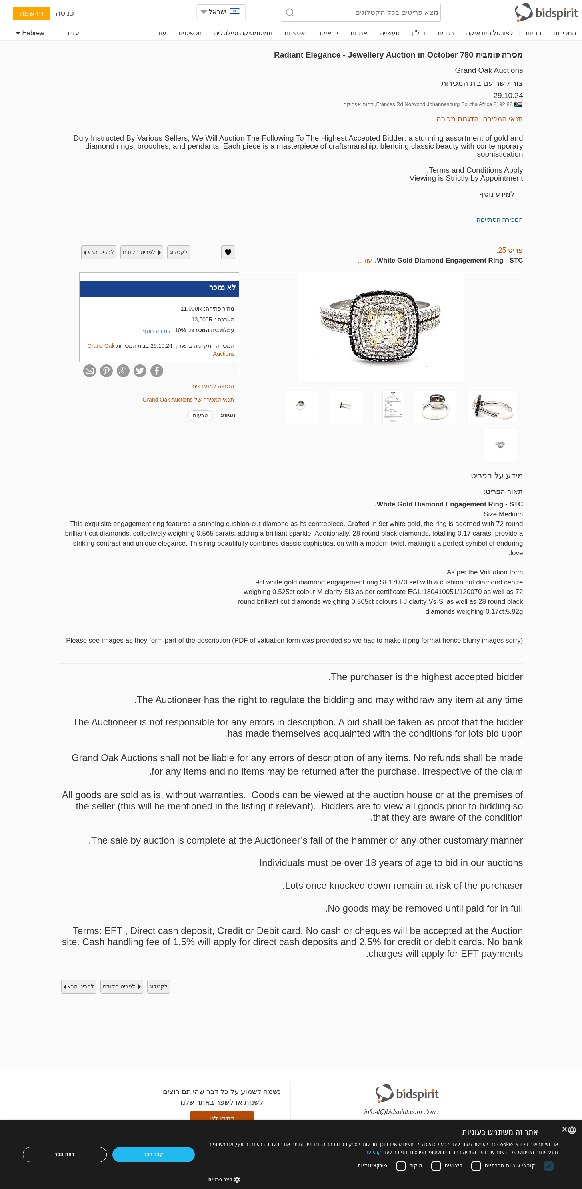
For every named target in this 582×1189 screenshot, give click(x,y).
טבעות (200, 415)
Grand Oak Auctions (489, 70)
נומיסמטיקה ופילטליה (243, 33)
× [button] (565, 1130)
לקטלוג (179, 252)
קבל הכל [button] (153, 1154)
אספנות (294, 33)
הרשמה (31, 13)
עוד (161, 33)
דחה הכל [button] (64, 1154)
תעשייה (390, 33)
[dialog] (291, 1154)
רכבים (446, 33)
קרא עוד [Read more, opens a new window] (372, 1152)
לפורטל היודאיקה (489, 33)
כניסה (65, 13)
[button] (383, 1179)
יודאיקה (327, 33)
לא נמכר (222, 287)
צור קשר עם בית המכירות (482, 83)
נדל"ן (419, 33)
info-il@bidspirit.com (393, 1112)
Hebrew (30, 33)
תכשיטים (190, 33)
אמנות (359, 33)
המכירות (564, 33)
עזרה (72, 33)
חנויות (533, 33)
